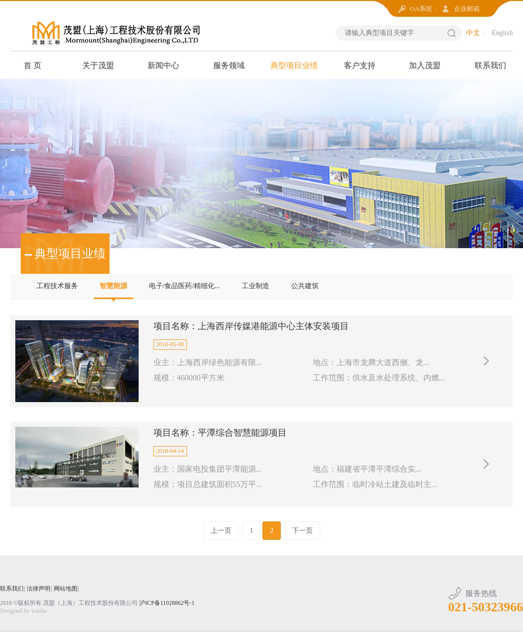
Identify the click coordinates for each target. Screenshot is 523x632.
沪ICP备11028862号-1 (166, 604)
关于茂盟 (98, 65)
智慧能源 (113, 286)
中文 (473, 33)
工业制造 (255, 286)
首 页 (32, 65)
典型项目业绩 (294, 65)
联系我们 (490, 65)
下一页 (302, 532)
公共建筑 (305, 286)
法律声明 (38, 590)
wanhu (39, 612)
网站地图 (65, 590)
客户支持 (359, 65)
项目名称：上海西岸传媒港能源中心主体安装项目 (251, 327)
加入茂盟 (425, 65)
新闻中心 (163, 65)
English (502, 33)
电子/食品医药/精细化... (184, 286)
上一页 (221, 532)
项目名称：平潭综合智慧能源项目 (220, 434)
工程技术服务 (57, 286)
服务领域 (229, 65)
